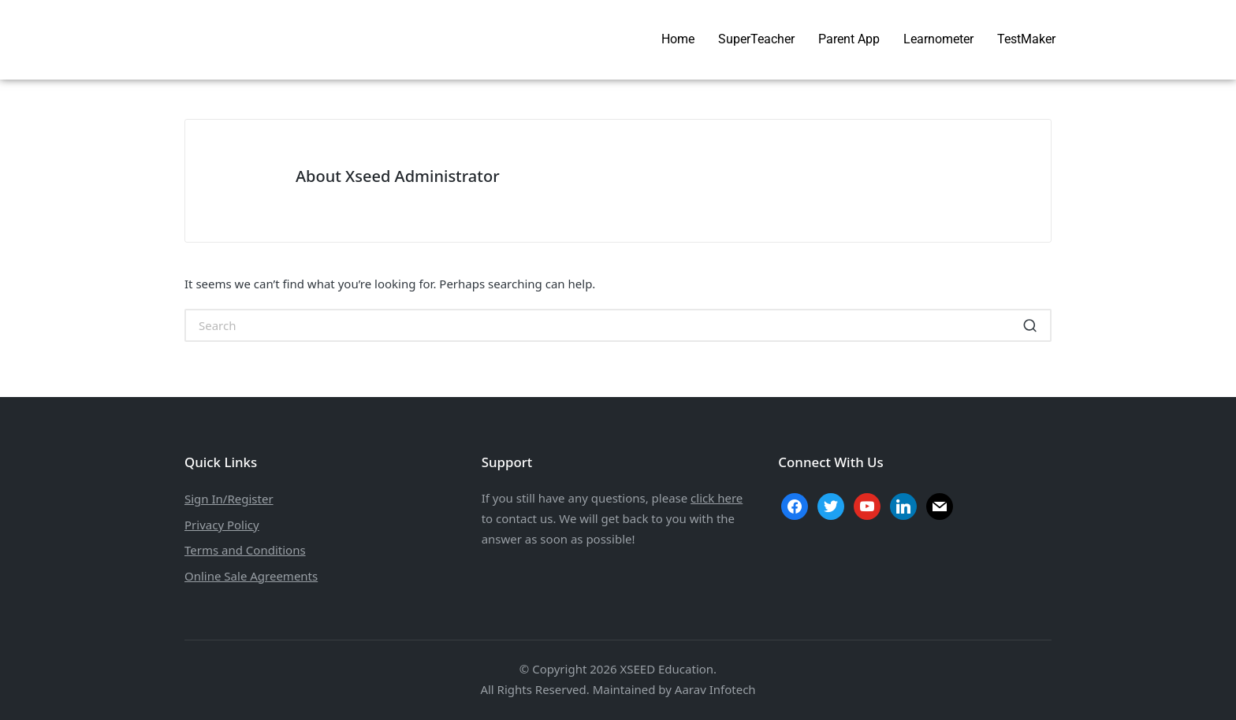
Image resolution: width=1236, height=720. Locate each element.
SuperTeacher (756, 39)
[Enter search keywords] (618, 325)
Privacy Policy (221, 525)
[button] (1030, 325)
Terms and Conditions (245, 550)
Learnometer (938, 39)
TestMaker (1026, 39)
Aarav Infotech (715, 689)
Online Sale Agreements (251, 576)
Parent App (849, 39)
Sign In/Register (229, 499)
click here (717, 498)
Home (677, 39)
